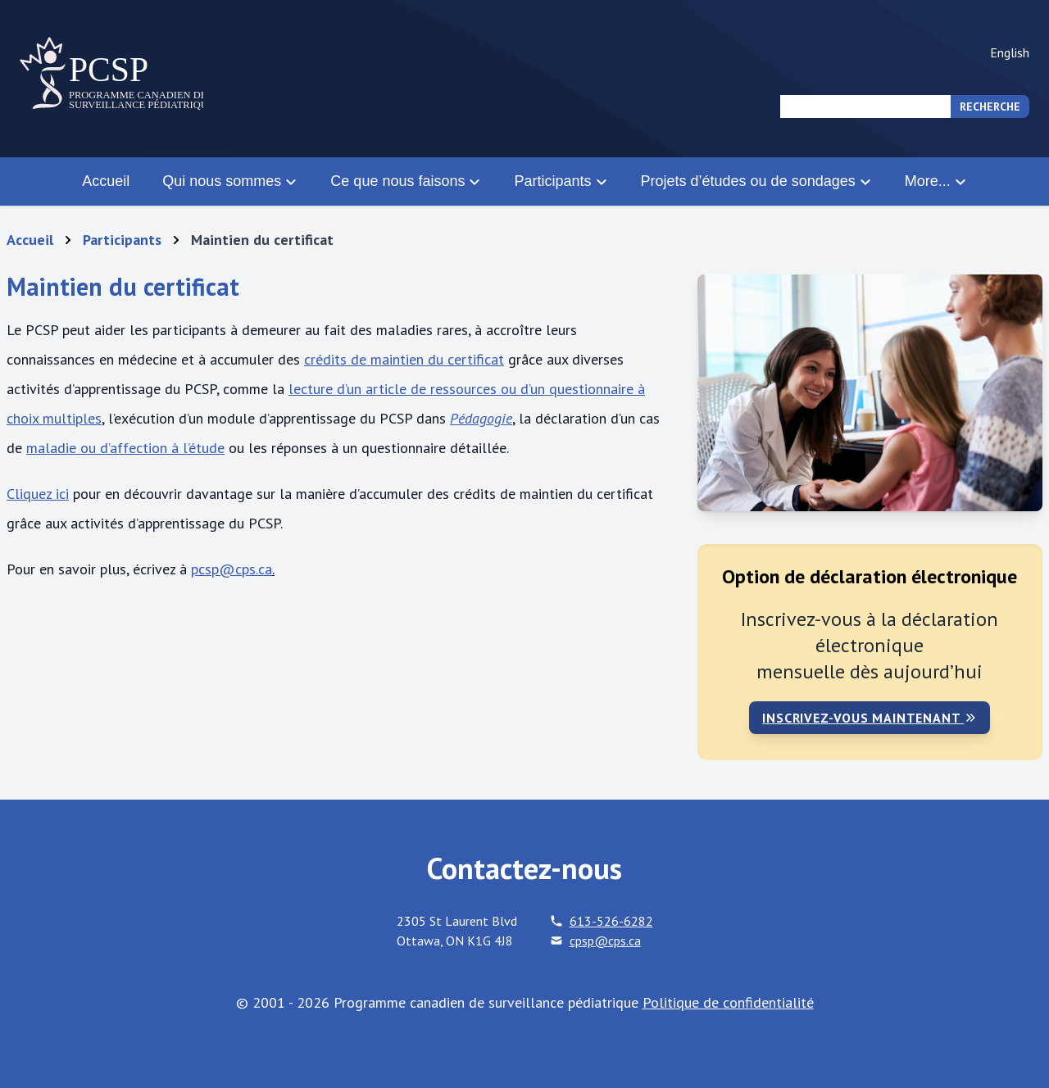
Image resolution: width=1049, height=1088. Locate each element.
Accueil (105, 181)
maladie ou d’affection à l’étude (125, 447)
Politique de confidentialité (728, 1002)
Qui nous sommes (229, 181)
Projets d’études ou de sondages (756, 181)
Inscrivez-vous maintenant (869, 717)
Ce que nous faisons (405, 181)
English (1009, 52)
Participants (560, 181)
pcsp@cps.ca (231, 569)
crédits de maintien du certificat (404, 359)
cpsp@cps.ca (605, 940)
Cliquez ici (38, 493)
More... (936, 181)
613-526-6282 (611, 921)
